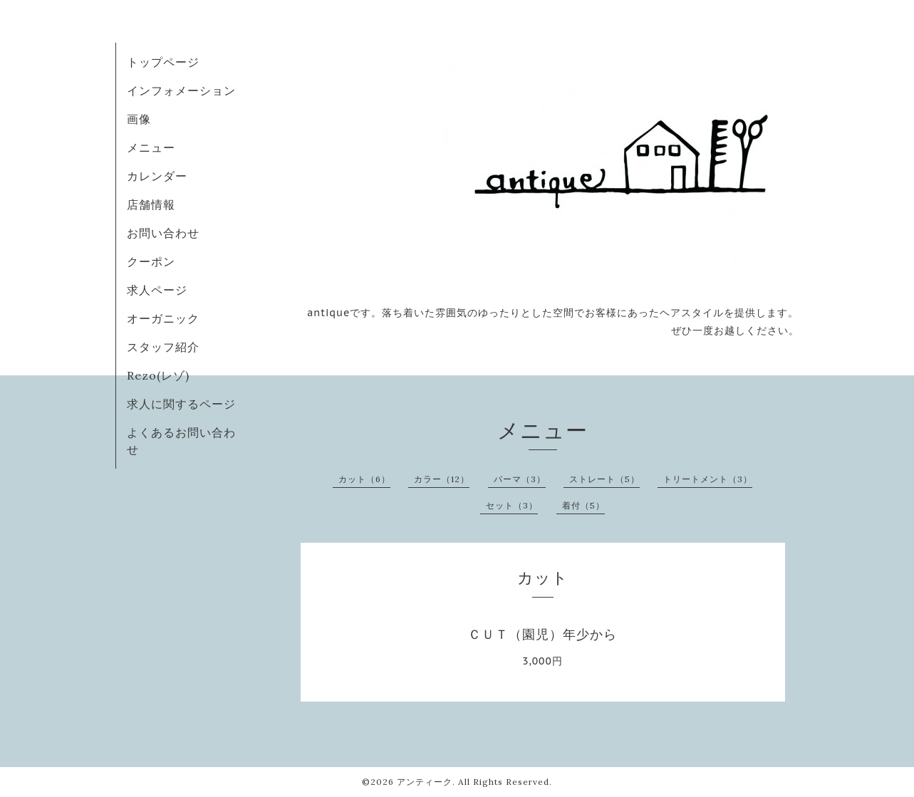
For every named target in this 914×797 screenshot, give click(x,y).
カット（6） (364, 479)
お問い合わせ (163, 233)
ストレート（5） (604, 479)
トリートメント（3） (707, 479)
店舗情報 (151, 204)
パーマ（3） (520, 479)
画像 (139, 119)
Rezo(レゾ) (158, 375)
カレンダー (157, 176)
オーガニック (163, 318)
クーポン (151, 261)
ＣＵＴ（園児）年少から (542, 634)
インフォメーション (181, 90)
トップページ (163, 62)
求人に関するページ (181, 404)
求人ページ (157, 290)
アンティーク (424, 781)
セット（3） (512, 505)
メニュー (151, 147)
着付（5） (583, 505)
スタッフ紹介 (163, 347)
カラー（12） (441, 479)
